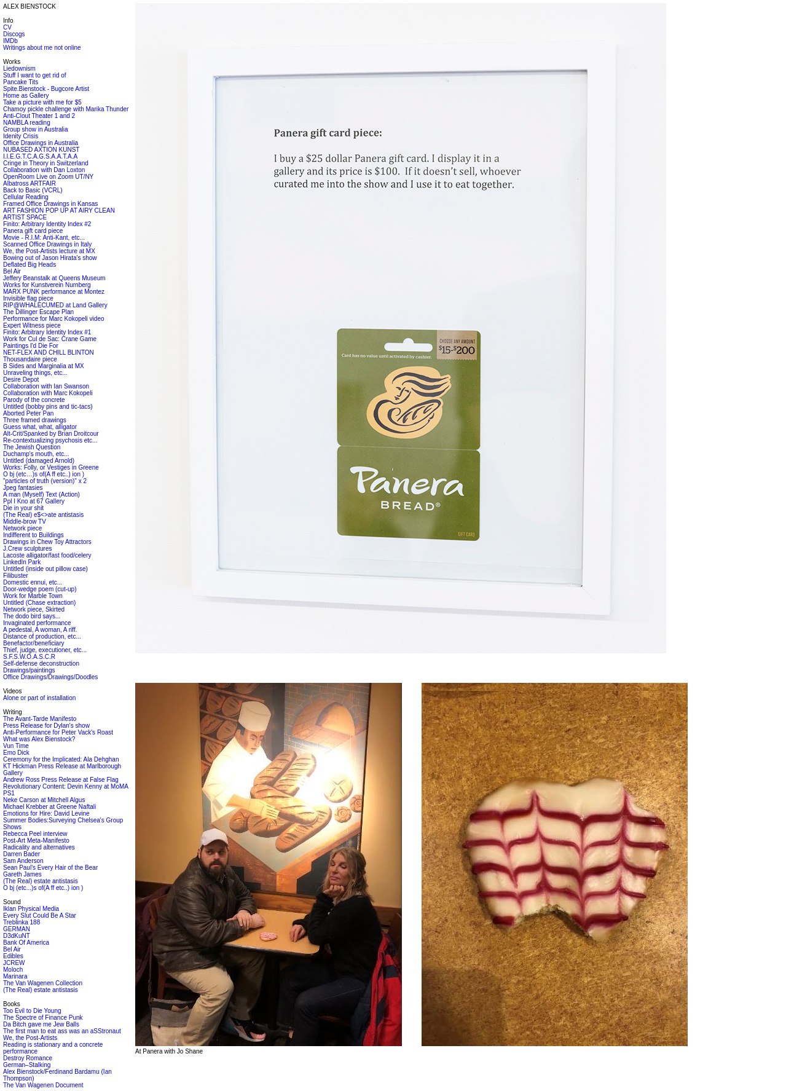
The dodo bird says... (31, 616)
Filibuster (15, 575)
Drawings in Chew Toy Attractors (47, 541)
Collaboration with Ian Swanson (46, 386)
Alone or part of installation (39, 698)
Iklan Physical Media (31, 908)
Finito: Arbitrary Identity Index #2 (47, 224)
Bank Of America (26, 942)
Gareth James (22, 874)
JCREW (14, 962)
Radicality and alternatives (39, 847)
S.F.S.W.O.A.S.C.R (29, 656)
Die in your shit (23, 508)
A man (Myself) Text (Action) (41, 494)
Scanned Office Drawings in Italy (47, 244)
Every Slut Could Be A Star (39, 915)
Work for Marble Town (33, 596)
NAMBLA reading (26, 122)
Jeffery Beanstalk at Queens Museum (54, 278)
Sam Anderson (23, 860)
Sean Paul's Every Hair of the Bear (50, 867)
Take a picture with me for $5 (42, 102)
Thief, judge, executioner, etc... (45, 650)
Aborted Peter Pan (28, 413)
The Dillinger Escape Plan (38, 312)
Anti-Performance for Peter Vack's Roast (58, 732)
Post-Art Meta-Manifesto (36, 840)
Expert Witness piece (32, 325)
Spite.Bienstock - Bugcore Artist (46, 88)
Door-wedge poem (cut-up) (40, 589)
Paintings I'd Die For (30, 345)
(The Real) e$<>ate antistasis (43, 514)
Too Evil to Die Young (32, 1010)
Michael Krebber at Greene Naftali (49, 806)
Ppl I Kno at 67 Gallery (34, 501)
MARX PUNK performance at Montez (53, 291)
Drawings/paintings (29, 670)
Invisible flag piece (28, 298)
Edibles (13, 956)
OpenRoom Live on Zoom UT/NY (48, 176)
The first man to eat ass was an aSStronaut (62, 1031)
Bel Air (12, 271)
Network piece (22, 528)
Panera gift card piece (33, 230)
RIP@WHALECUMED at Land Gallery (55, 305)
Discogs (14, 34)
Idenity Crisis (20, 136)
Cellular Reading (26, 197)
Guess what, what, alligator (40, 426)
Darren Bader (21, 854)
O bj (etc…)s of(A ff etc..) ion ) (43, 474)
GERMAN (16, 929)
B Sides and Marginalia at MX (43, 366)
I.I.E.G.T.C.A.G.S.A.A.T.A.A (40, 156)
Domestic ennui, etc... (32, 582)
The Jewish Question (31, 447)
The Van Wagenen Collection (42, 983)
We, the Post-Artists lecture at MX (49, 251)
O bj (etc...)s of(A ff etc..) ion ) (43, 887)
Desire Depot (21, 379)
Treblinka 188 (21, 922)
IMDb (10, 40)
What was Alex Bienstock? (39, 739)
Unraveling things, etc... (35, 372)
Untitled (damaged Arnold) (38, 460)
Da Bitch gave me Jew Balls (41, 1024)
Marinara (15, 976)
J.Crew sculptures (27, 548)
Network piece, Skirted (34, 609)
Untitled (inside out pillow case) (45, 568)
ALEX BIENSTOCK (29, 6)
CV (7, 27)
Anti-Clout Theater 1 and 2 (39, 115)
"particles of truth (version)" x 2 (45, 481)
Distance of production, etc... (42, 636)
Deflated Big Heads (29, 264)
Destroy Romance (27, 1058)
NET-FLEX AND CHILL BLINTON (48, 352)
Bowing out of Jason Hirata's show (50, 257)
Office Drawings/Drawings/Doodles (50, 677)
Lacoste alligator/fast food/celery (47, 555)
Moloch (13, 969)
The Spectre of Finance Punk (43, 1017)
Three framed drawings (34, 420)
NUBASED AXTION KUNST (41, 149)
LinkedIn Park (22, 562)
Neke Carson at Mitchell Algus (44, 800)
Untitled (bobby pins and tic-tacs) (48, 406)
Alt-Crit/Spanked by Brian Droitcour (51, 433)
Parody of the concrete (34, 399)
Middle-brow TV (24, 521)
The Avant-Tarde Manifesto (39, 718)
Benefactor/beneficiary (34, 643)
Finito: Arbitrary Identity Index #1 (47, 332)
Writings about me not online (42, 47)
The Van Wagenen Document (43, 1085)
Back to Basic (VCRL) (33, 190)
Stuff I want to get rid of (34, 75)
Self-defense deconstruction (41, 663)
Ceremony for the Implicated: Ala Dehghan (61, 759)
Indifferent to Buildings (33, 535)
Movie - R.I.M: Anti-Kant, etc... (44, 237)
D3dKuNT (16, 935)
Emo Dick (16, 752)
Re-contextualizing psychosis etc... (50, 440)
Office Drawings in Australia (40, 143)
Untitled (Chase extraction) (39, 602)
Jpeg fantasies (23, 487)
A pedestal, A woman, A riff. (40, 629)
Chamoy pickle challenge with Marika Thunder (65, 109)
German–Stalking (26, 1064)
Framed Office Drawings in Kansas (50, 203)
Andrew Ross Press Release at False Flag (61, 779)
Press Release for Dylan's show (46, 725)
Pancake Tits (20, 82)
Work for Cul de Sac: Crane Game (49, 339)
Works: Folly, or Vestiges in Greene (51, 467)
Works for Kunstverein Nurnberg (47, 285)
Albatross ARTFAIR (29, 183)
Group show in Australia (35, 129)
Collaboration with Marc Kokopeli (48, 393)
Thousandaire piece (30, 359)
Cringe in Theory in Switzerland (45, 163)
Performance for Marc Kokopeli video (53, 318)
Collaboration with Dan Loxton (44, 170)
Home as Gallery (26, 95)
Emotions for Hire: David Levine (46, 813)
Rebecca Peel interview (35, 833)
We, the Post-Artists (30, 1037)
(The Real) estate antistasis (40, 881)
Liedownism (19, 68)
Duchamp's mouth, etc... (36, 454)
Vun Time (16, 745)
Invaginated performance (37, 623)
